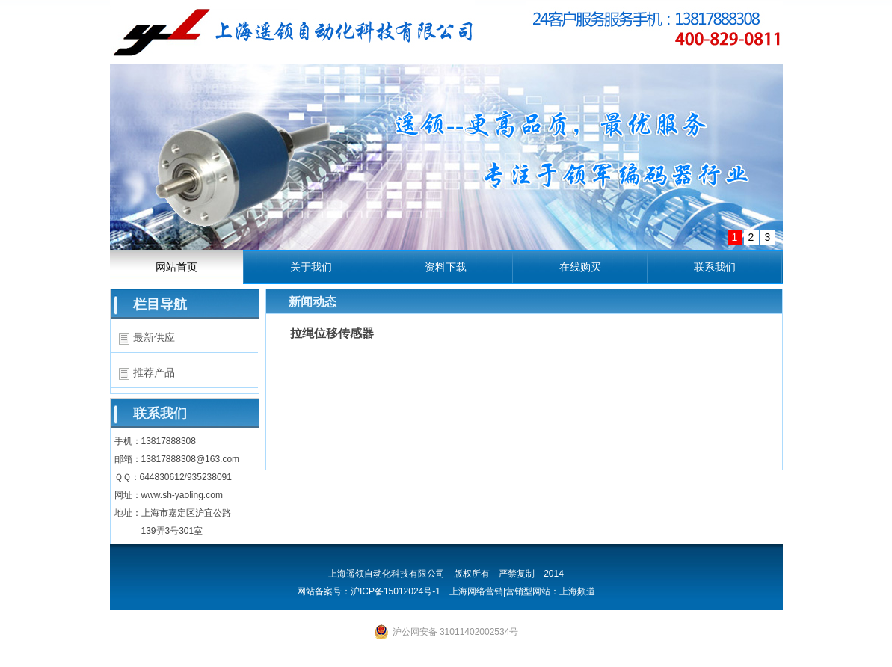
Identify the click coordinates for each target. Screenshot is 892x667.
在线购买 (580, 267)
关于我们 (311, 267)
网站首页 (176, 267)
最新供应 (154, 337)
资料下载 (446, 267)
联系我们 (715, 267)
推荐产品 (154, 372)
